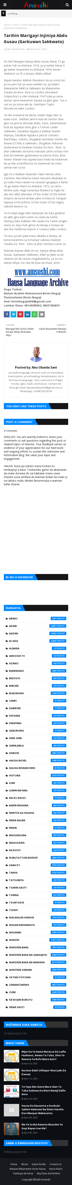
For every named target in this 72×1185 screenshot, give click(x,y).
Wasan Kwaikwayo (37, 925)
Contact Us (55, 1164)
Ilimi (37, 783)
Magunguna (37, 835)
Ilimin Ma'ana (37, 790)
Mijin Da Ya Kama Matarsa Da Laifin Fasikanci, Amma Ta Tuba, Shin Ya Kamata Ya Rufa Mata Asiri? (44, 1055)
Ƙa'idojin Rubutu (37, 999)
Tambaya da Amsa (23, 1173)
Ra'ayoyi (37, 850)
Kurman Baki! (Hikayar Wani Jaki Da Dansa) (44, 1072)
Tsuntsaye (37, 902)
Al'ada (37, 641)
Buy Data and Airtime (48, 1173)
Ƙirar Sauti (37, 1007)
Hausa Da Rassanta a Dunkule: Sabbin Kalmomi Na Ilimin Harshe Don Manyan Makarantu (43, 1109)
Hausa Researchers (37, 768)
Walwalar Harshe (37, 917)
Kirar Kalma (37, 820)
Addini (37, 633)
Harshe (37, 753)
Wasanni (37, 932)
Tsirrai (37, 895)
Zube (37, 992)
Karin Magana (37, 805)
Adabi (37, 626)
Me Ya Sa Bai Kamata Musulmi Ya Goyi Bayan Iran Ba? (42, 1126)
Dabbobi (37, 708)
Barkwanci (37, 671)
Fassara (37, 715)
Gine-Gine (37, 738)
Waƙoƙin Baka (37, 947)
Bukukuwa (37, 693)
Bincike (37, 685)
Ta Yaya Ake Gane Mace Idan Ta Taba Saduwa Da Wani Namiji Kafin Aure (44, 1090)
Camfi (37, 700)
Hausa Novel (37, 760)
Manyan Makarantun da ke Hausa (28, 1168)
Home (7, 24)
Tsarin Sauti (37, 887)
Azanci (37, 663)
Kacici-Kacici (37, 798)
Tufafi (37, 910)
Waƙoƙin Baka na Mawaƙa (37, 962)
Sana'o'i (37, 865)
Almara (37, 648)
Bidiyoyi (37, 678)
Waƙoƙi (37, 940)
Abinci (37, 618)
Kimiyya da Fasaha (37, 813)
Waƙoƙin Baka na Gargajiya (37, 955)
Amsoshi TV (37, 656)
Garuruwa (37, 730)
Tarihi (15, 24)
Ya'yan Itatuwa (37, 977)
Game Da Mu (39, 1164)
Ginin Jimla (37, 745)
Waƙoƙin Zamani (37, 969)
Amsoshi (45, 1179)
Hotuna (37, 775)
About (24, 1164)
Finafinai (37, 723)
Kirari (37, 827)
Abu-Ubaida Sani (16, 49)
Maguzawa (37, 842)
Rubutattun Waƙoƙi (37, 857)
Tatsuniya (37, 880)
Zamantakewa (37, 984)
